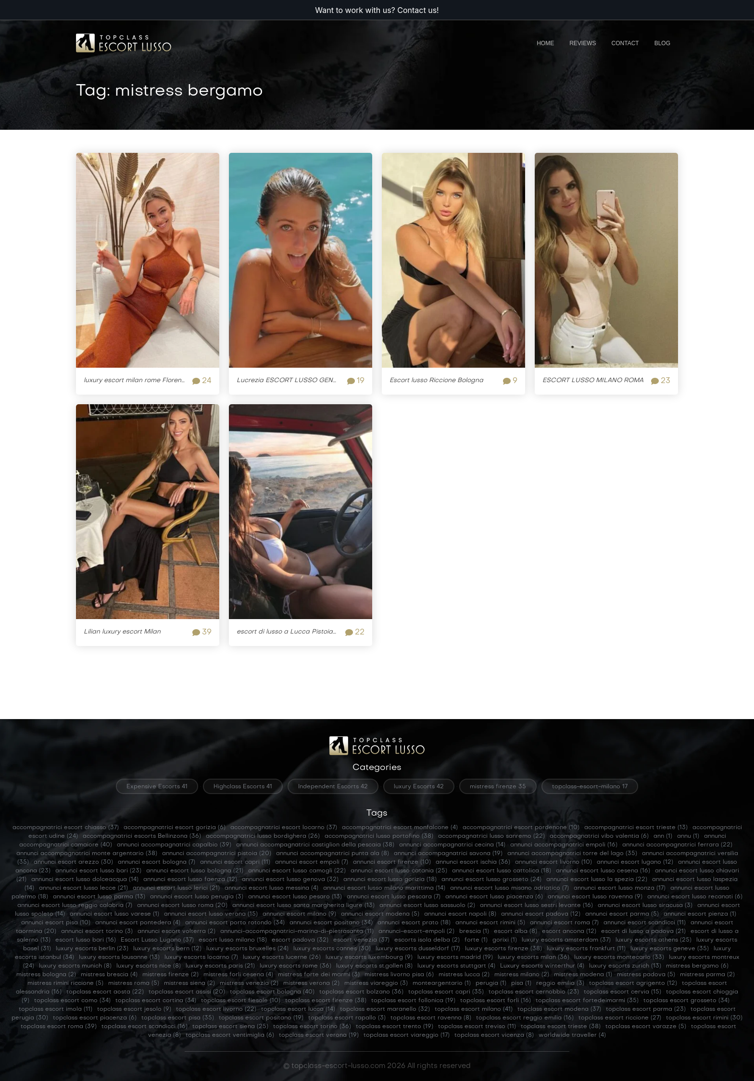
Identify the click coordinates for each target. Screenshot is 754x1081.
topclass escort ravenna (430, 1018)
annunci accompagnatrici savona (448, 854)
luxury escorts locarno (201, 957)
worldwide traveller (572, 1035)
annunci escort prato (414, 923)
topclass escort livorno (216, 1009)
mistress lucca (464, 975)
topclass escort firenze (325, 1001)
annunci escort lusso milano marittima (384, 888)
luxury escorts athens (653, 940)
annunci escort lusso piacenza (494, 897)
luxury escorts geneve (669, 949)
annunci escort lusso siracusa (645, 905)
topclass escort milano (474, 1009)
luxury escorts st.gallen (374, 966)
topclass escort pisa (177, 1018)
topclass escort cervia (622, 992)
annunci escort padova (540, 914)
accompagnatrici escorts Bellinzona (142, 836)
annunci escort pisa (55, 923)
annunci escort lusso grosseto (491, 879)
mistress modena (583, 975)
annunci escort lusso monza (620, 888)
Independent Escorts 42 (333, 787)
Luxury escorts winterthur (542, 966)
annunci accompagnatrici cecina (452, 845)
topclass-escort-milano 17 (590, 787)
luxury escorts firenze (503, 949)
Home (545, 43)
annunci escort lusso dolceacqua (84, 879)
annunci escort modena (380, 914)
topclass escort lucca (298, 1009)
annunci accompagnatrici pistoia (216, 854)
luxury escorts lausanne (119, 957)
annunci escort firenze (392, 862)
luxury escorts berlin (92, 949)
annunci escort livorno (553, 862)
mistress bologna (46, 975)
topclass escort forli (495, 1001)
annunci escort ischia (473, 862)
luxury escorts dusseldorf (418, 949)
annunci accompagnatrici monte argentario (86, 854)
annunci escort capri (235, 862)
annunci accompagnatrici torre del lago (572, 854)
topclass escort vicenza (494, 1035)
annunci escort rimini (490, 923)
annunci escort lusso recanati (694, 897)
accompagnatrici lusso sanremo (491, 836)
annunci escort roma (564, 923)
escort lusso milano (233, 940)
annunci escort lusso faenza (190, 879)
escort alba (515, 931)
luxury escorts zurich (625, 966)
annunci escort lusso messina (271, 888)
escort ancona (569, 931)
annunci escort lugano (635, 862)
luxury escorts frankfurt (586, 949)
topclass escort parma (646, 1009)
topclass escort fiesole (240, 1001)
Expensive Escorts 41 (157, 787)
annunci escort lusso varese (114, 914)
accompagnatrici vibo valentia (599, 836)
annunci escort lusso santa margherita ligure (303, 905)
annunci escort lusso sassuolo (427, 905)
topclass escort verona (319, 1035)
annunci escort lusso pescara (393, 897)
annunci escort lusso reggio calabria (74, 905)
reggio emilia (560, 983)
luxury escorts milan (533, 957)
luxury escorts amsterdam (566, 940)
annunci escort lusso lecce (83, 888)
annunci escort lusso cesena (603, 871)
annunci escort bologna (156, 862)
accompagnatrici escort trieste (636, 828)
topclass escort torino (312, 1027)
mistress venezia (249, 983)
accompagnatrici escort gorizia (175, 828)
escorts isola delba (427, 940)
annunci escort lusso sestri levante (536, 905)
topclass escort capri (446, 992)
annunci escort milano (299, 914)
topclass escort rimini (704, 1018)
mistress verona (311, 983)
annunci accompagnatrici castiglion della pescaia (315, 845)
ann (662, 836)
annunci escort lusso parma (99, 897)
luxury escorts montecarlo (619, 957)
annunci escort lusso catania (399, 871)
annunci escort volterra (176, 931)
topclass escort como (72, 1001)
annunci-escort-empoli (416, 931)
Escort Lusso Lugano (157, 940)
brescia (474, 931)
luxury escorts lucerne (282, 957)
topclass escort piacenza (95, 1018)
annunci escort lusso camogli (297, 871)
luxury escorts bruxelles (247, 949)
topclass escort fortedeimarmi (587, 1001)
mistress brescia (109, 975)
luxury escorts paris (220, 966)
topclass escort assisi (187, 992)
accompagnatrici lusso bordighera (263, 836)
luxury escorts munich (75, 966)
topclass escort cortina (155, 1001)
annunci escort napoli (460, 914)
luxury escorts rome (295, 966)
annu (688, 836)
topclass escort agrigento (633, 983)
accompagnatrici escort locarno (283, 828)
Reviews (582, 43)
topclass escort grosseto (686, 1001)
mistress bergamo (697, 966)
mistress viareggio (376, 983)
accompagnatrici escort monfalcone (400, 828)
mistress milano (521, 975)
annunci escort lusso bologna (194, 871)
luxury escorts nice (148, 966)
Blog (662, 43)
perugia (491, 983)
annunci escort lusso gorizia (390, 879)
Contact (625, 43)
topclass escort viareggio (407, 1035)
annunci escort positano (331, 923)
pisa (521, 983)
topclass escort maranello (385, 1009)
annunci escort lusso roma (182, 905)
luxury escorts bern (167, 949)
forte (476, 940)
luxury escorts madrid (455, 957)
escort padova (300, 940)
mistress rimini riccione (65, 983)
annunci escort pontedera (137, 923)
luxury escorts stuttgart (456, 966)
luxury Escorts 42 (419, 787)
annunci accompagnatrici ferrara (677, 845)
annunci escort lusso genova (290, 879)
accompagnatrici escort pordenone (521, 828)
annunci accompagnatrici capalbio (174, 845)
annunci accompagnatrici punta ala (332, 854)
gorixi (504, 940)
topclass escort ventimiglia (230, 1035)
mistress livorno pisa (399, 975)
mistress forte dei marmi (319, 975)
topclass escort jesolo (134, 1009)
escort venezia (361, 940)
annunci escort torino (97, 931)
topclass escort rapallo (347, 1018)
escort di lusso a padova (643, 931)
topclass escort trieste (561, 1027)
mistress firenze (170, 975)
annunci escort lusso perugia (196, 897)
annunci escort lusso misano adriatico (509, 888)
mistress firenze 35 (498, 787)
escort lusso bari (85, 940)
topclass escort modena (559, 1009)
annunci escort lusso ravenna (595, 897)
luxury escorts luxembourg (369, 957)
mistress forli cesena (238, 975)
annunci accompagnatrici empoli (563, 845)
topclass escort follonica (413, 1001)
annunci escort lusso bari (98, 871)
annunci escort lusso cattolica (501, 871)
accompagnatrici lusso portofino (379, 836)
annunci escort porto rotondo (235, 923)
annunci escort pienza (700, 914)
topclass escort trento (394, 1027)
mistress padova (646, 975)
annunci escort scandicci (644, 923)
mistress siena (189, 983)
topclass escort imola (55, 1009)
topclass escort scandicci (144, 1027)
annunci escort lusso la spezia (596, 879)
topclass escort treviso (477, 1027)
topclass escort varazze (645, 1027)
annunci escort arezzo (73, 862)
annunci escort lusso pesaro (295, 897)
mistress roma (133, 983)
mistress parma (707, 975)
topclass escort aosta (105, 992)
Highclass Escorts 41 (243, 787)
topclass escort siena (230, 1027)
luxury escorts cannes (332, 949)
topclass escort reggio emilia (525, 1018)
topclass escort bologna (272, 992)
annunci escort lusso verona (211, 914)
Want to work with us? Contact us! (377, 10)
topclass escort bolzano (361, 992)
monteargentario (442, 983)
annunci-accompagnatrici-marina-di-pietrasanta (297, 931)
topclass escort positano (261, 1018)
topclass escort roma (59, 1027)
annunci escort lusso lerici (176, 888)
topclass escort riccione (619, 1018)
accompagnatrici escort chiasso (66, 828)
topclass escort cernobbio (534, 992)
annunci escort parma (622, 914)
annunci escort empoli (311, 862)
